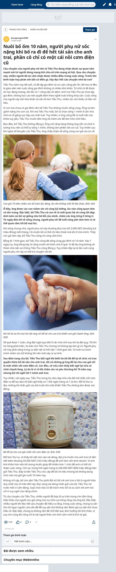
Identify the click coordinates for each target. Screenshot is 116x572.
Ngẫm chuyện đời (38, 29)
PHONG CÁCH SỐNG (18, 29)
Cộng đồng (36, 4)
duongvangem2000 (19, 38)
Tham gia (90, 29)
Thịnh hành (17, 4)
